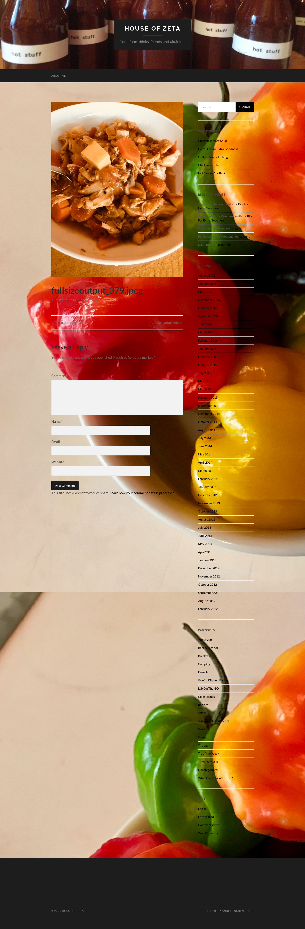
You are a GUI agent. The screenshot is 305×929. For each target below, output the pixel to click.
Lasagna (235, 228)
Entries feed (206, 816)
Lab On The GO (208, 688)
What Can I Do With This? (215, 778)
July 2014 (204, 438)
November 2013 (209, 503)
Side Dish (204, 729)
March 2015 (206, 389)
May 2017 (205, 291)
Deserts (203, 672)
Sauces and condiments (213, 721)
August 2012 (206, 601)
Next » (170, 323)
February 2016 (208, 340)
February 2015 (208, 397)
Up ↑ (251, 910)
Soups (202, 737)
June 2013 (205, 535)
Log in (202, 808)
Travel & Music (208, 761)
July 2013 (204, 527)
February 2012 (208, 609)
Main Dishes (206, 696)
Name (56, 421)
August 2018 (206, 275)
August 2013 (206, 519)
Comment (59, 376)
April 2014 (205, 462)
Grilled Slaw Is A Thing (213, 157)
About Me (58, 75)
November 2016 (209, 299)
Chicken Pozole (208, 165)
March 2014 (206, 470)
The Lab (203, 745)
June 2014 (205, 446)
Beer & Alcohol (208, 648)
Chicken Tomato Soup (212, 140)
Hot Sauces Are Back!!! (213, 173)
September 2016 (209, 316)
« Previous (67, 323)
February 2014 (208, 479)
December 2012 (208, 568)
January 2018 (207, 283)
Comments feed (208, 825)
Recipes (203, 705)
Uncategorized (208, 770)
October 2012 (207, 584)
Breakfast (204, 656)
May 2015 (205, 381)
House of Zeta (153, 28)
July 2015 (204, 373)
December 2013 (208, 495)
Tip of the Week (208, 753)
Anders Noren (233, 910)
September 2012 (209, 592)
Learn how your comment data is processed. (142, 493)
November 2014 (209, 413)
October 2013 (207, 511)
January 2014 (207, 487)
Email (56, 441)
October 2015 (207, 365)
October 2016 (207, 308)
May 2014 (205, 454)
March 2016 (206, 332)
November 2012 (209, 576)
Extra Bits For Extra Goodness (218, 149)
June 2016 (205, 324)
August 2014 (206, 430)
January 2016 (207, 348)
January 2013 (207, 560)
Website (57, 462)
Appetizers (205, 639)
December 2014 (208, 405)
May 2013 (205, 544)
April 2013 (205, 552)
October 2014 (207, 422)
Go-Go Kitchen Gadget (213, 680)
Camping (204, 664)
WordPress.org (208, 833)
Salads (202, 713)
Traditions (224, 244)
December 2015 (208, 357)
